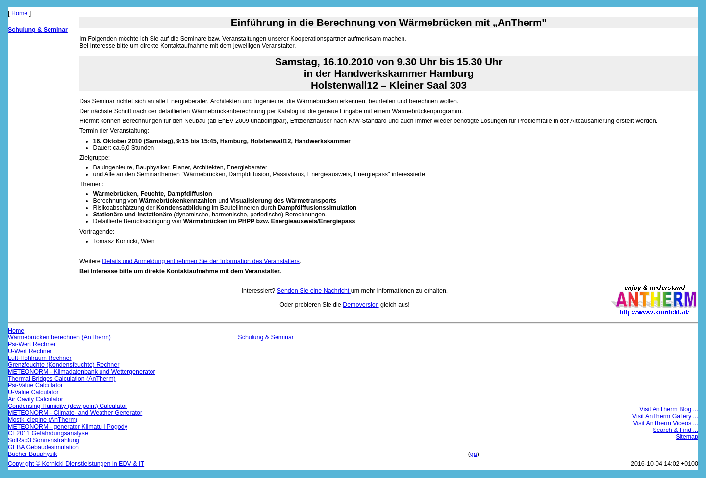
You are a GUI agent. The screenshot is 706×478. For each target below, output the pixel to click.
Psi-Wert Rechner (32, 344)
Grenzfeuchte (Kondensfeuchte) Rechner (63, 364)
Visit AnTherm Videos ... (665, 423)
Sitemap (687, 436)
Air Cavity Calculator (35, 399)
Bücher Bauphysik (32, 454)
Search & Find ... (675, 430)
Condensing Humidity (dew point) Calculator (67, 406)
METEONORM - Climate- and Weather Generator (75, 412)
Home (19, 13)
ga (473, 454)
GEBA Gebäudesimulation (43, 447)
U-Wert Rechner (30, 351)
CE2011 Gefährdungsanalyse (48, 433)
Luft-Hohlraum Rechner (40, 358)
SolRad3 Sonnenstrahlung (43, 440)
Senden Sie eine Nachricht (314, 290)
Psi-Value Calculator (35, 385)
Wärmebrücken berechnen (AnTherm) (59, 337)
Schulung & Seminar (38, 29)
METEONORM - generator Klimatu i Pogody (67, 426)
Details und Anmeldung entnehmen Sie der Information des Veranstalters (201, 261)
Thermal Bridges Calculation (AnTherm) (62, 378)
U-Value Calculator (33, 392)
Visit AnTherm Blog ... (668, 409)
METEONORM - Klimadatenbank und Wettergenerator (81, 371)
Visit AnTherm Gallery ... (665, 416)
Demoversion (360, 304)
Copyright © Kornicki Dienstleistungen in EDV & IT (76, 463)
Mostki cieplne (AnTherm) (42, 419)
